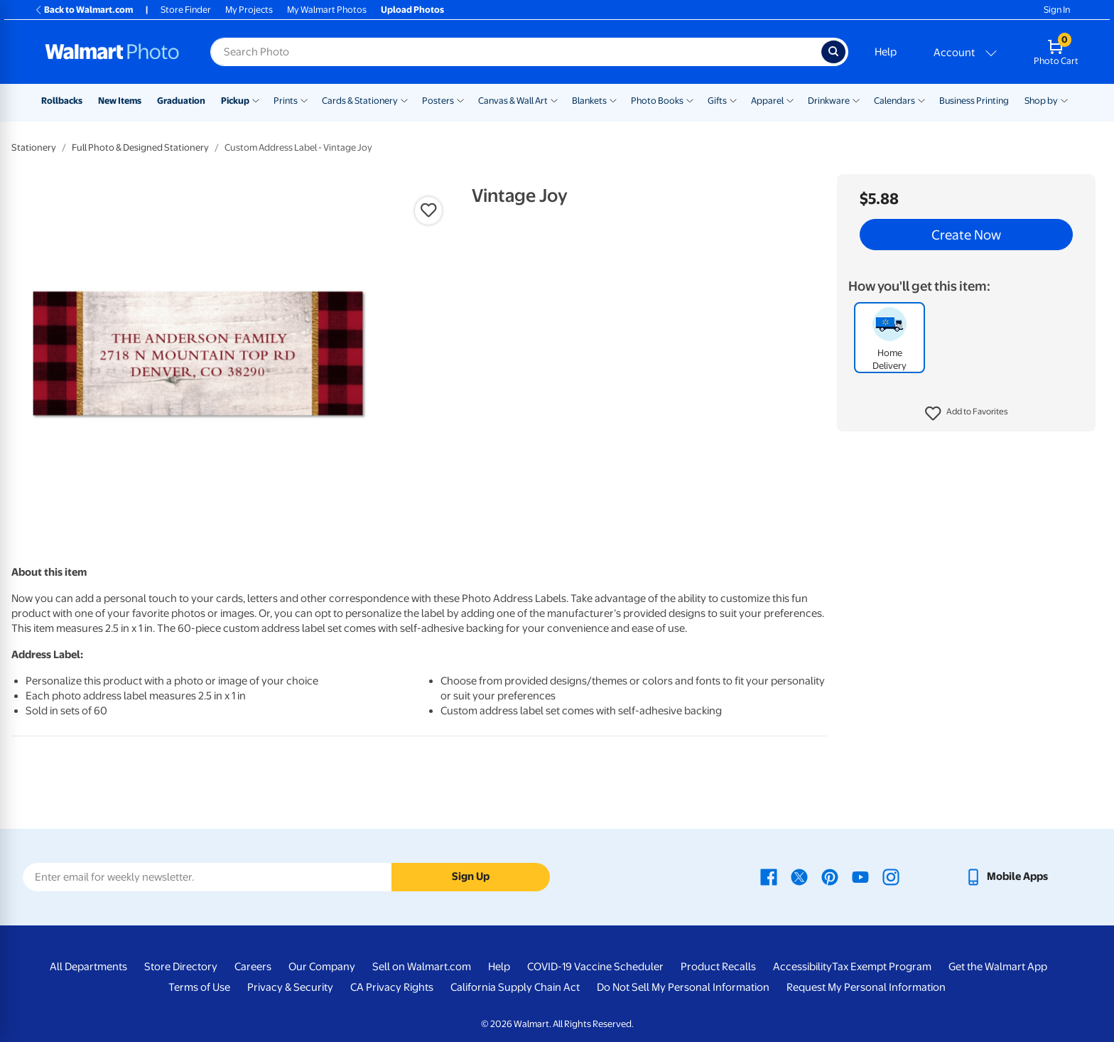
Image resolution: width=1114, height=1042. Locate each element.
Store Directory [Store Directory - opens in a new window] (180, 966)
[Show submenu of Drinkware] (856, 99)
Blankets (589, 100)
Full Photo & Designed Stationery (140, 147)
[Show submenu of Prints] (304, 99)
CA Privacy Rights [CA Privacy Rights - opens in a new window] (391, 987)
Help (886, 51)
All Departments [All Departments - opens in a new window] (88, 966)
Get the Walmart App (997, 966)
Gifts (717, 100)
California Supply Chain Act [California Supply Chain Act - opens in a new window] (515, 987)
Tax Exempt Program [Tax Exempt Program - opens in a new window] (881, 966)
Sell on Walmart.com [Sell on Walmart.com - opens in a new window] (421, 966)
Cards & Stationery (360, 100)
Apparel (767, 100)
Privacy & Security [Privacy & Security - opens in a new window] (290, 987)
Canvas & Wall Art (513, 100)
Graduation (181, 100)
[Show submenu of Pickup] (256, 99)
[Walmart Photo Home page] (112, 52)
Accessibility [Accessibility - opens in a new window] (802, 966)
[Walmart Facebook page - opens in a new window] (768, 876)
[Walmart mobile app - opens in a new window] (1006, 876)
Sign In (1057, 9)
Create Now (966, 234)
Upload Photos (412, 9)
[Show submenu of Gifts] (733, 99)
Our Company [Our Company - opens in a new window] (321, 966)
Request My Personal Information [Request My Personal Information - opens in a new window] (866, 987)
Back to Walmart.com (83, 9)
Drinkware (829, 100)
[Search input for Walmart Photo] (515, 52)
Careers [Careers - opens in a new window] (252, 966)
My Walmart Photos (327, 9)
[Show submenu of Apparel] (790, 99)
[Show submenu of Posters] (460, 99)
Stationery (33, 147)
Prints (286, 100)
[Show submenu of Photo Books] (690, 99)
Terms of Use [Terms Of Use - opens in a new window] (199, 987)
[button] (966, 414)
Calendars (894, 100)
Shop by (1041, 100)
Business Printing (974, 100)
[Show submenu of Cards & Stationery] (404, 99)
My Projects (249, 9)
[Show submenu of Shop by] (1064, 99)
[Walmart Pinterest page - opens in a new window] (829, 876)
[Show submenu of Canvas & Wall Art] (554, 99)
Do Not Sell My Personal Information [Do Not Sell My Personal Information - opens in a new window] (683, 987)
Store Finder (186, 9)
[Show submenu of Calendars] (921, 99)
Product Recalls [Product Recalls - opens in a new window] (718, 966)
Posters (438, 100)
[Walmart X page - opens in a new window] (799, 876)
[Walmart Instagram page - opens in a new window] (890, 876)
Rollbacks (61, 100)
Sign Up (471, 876)
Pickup (235, 100)
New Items (119, 100)
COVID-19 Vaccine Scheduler (595, 966)
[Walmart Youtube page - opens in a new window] (860, 876)
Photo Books (657, 100)
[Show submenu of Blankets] (613, 99)
